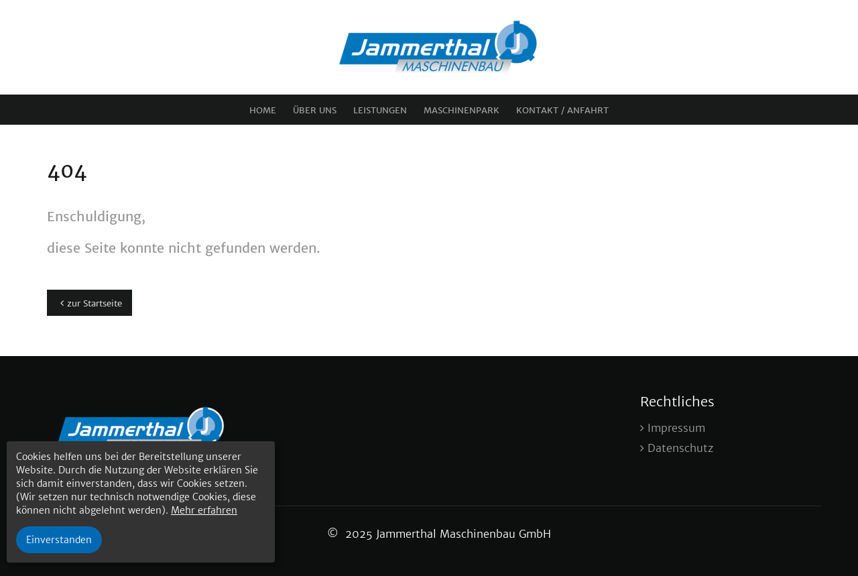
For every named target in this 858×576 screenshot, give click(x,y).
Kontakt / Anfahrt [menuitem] (562, 110)
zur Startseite (94, 303)
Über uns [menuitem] (314, 110)
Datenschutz (680, 448)
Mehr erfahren (204, 510)
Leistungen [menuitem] (380, 110)
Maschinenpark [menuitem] (461, 110)
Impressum (676, 428)
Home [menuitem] (262, 110)
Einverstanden (59, 540)
